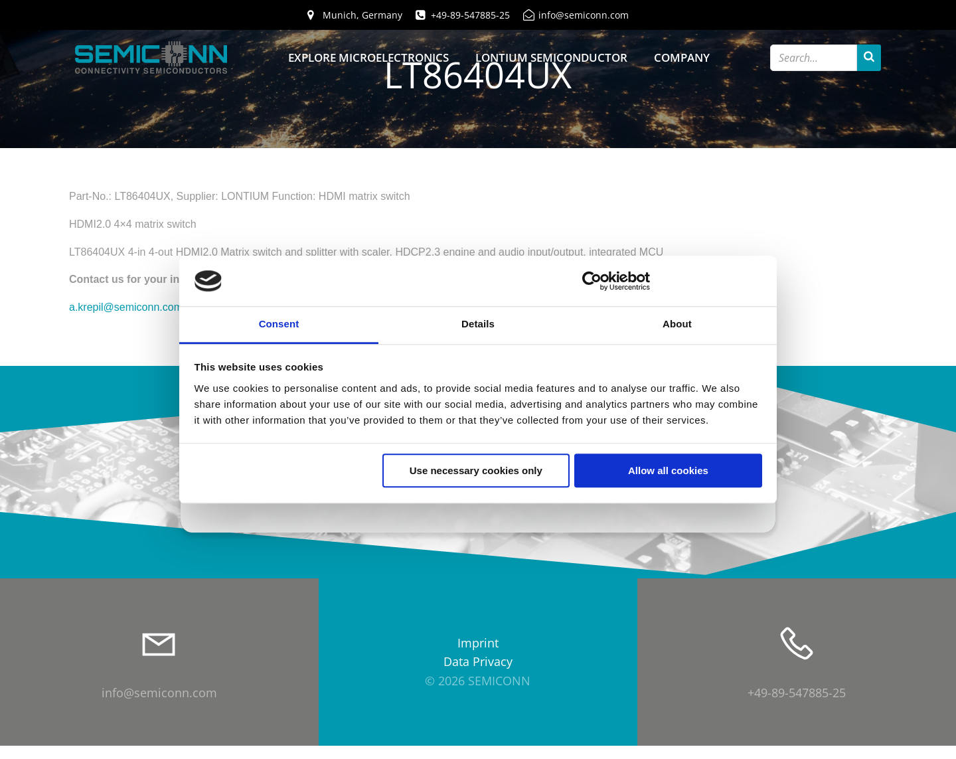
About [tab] (677, 324)
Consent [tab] (279, 324)
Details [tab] (478, 324)
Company (682, 58)
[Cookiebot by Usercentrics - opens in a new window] (592, 281)
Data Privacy (478, 676)
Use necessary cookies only (476, 471)
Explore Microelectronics (368, 58)
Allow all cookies (668, 471)
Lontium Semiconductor (551, 58)
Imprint (478, 657)
